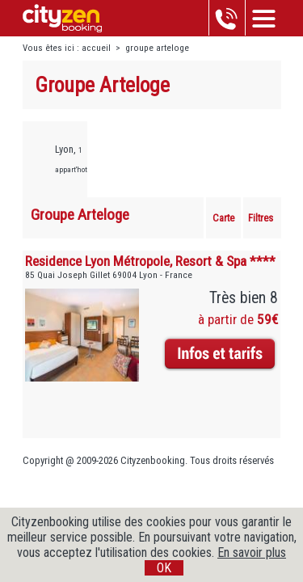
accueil (96, 48)
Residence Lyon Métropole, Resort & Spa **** (150, 261)
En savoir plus (251, 552)
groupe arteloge (157, 48)
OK (164, 568)
